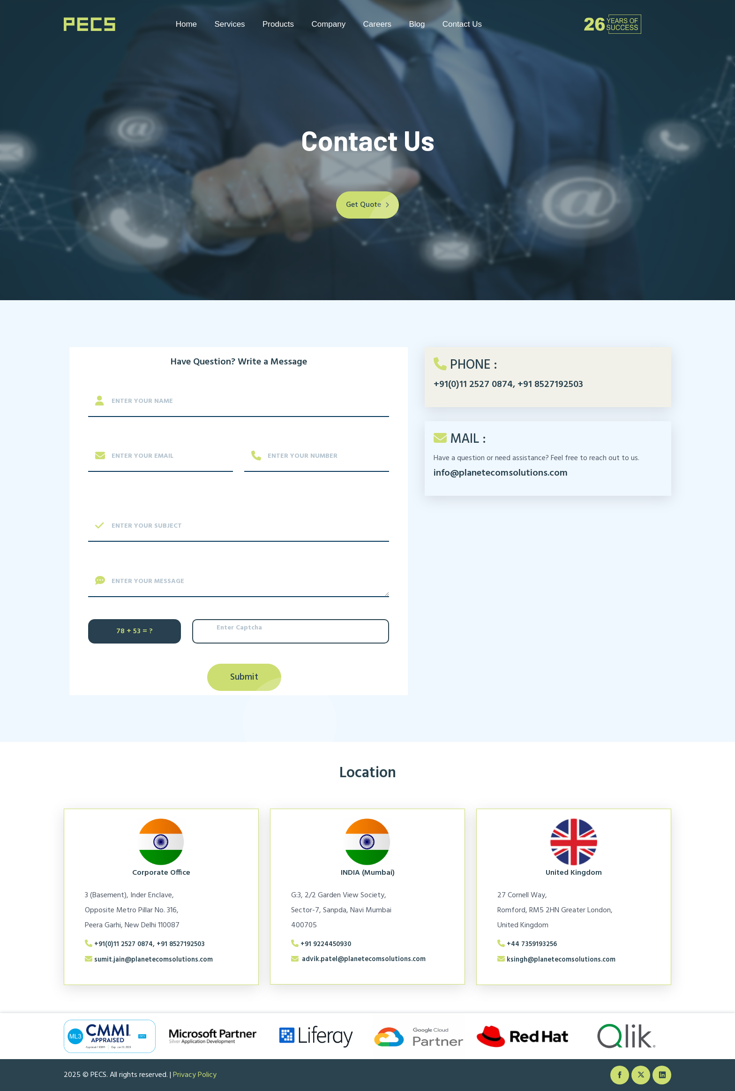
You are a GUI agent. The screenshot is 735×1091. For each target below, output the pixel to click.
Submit (244, 677)
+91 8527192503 (550, 384)
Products (278, 24)
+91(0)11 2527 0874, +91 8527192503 (149, 944)
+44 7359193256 (532, 944)
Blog (417, 24)
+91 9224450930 (325, 944)
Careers (377, 24)
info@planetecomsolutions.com (501, 473)
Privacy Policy (195, 1075)
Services (229, 24)
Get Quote (372, 205)
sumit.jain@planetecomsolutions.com (153, 960)
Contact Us (462, 24)
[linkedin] (661, 1075)
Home (186, 24)
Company (328, 24)
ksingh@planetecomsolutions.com (561, 960)
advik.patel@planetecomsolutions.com (364, 959)
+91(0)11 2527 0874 (473, 384)
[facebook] (619, 1075)
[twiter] (640, 1075)
